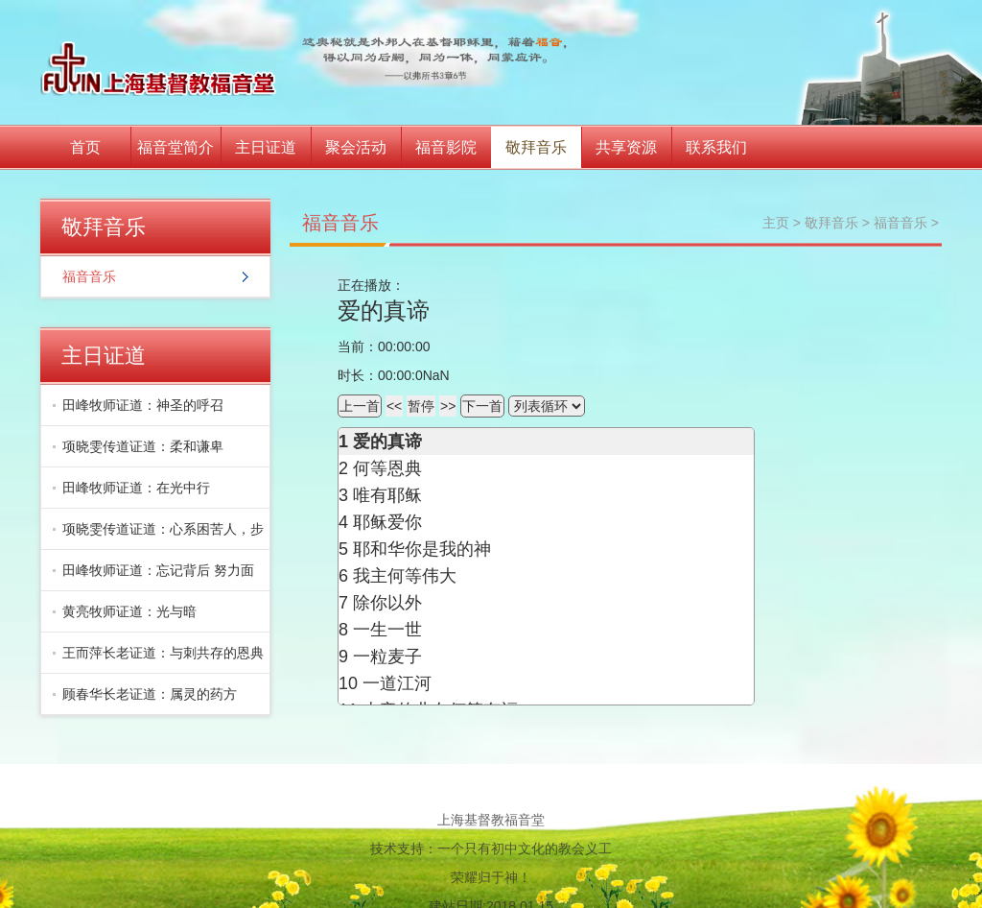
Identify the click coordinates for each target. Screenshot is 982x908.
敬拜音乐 (536, 147)
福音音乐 (89, 276)
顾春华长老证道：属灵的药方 (149, 694)
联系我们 (716, 147)
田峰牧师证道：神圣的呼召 (142, 405)
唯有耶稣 (387, 495)
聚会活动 (355, 147)
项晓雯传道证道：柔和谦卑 (142, 446)
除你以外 (387, 602)
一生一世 (387, 629)
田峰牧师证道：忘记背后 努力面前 (153, 576)
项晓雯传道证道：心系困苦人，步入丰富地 (158, 535)
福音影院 (446, 147)
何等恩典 (387, 468)
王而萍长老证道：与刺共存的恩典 (163, 652)
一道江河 (397, 683)
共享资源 (626, 147)
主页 (775, 222)
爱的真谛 (387, 441)
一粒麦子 (387, 656)
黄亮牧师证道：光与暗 (129, 611)
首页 (85, 147)
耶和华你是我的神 (422, 549)
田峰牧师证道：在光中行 (136, 487)
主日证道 (265, 147)
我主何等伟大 (404, 575)
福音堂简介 (175, 147)
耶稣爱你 (387, 522)
